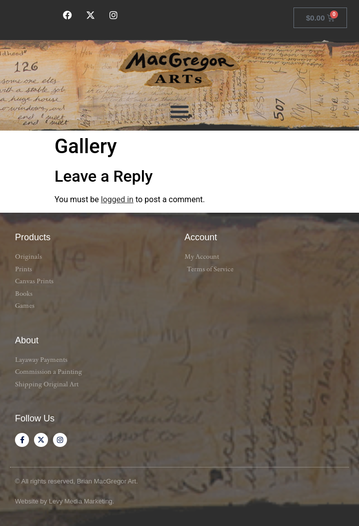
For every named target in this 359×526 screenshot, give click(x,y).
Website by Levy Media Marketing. (64, 501)
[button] (179, 112)
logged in (117, 199)
